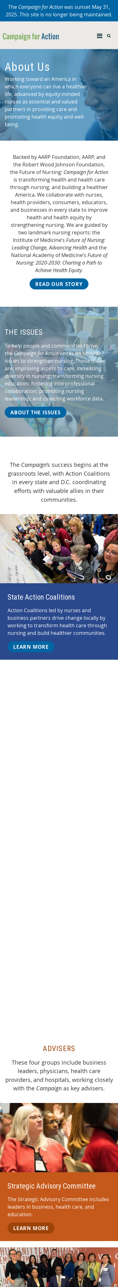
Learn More (31, 646)
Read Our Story (58, 284)
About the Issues (35, 412)
